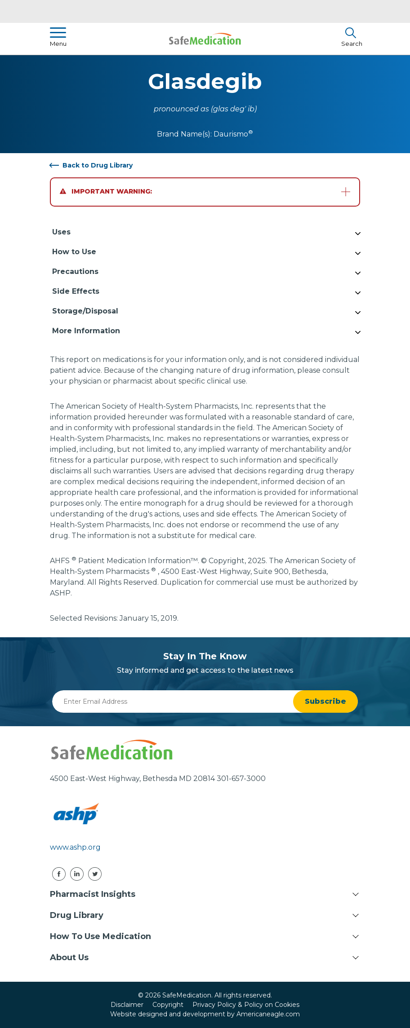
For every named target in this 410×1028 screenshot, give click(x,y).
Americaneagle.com (268, 1014)
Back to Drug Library (97, 165)
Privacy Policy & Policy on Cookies (245, 1005)
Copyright (167, 1005)
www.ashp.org (75, 847)
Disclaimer (127, 1005)
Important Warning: (106, 191)
